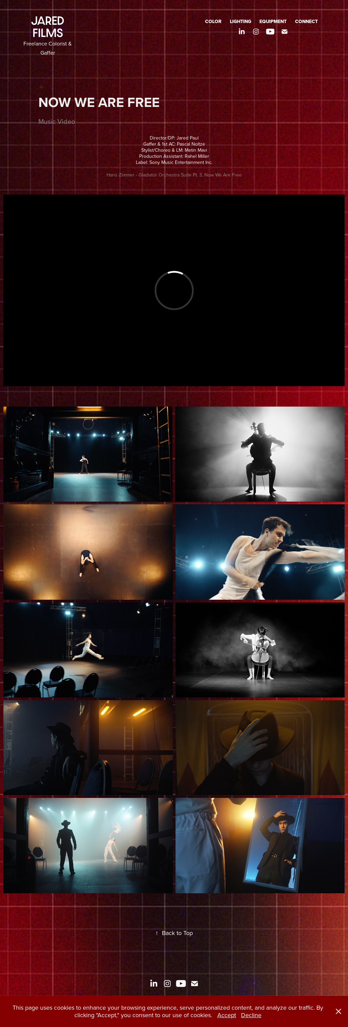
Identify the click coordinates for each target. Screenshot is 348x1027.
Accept (226, 1015)
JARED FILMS (49, 26)
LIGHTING (240, 21)
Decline (251, 1015)
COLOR (213, 21)
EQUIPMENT (273, 21)
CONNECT (306, 21)
